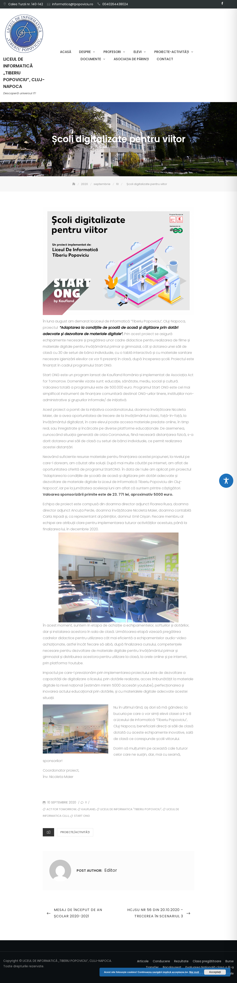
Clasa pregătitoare (207, 961)
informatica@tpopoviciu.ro (72, 4)
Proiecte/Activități (75, 832)
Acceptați (215, 972)
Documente (91, 59)
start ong (82, 816)
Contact (165, 59)
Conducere (161, 961)
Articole (143, 961)
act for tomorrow (61, 809)
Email (228, 3)
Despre (85, 52)
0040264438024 (115, 4)
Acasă (65, 52)
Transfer (152, 967)
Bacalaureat (172, 967)
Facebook (222, 3)
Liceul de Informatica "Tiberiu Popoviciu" (130, 809)
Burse (229, 961)
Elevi (138, 52)
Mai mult (194, 972)
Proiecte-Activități (171, 52)
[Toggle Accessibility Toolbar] (226, 480)
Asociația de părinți (131, 59)
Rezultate (181, 961)
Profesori (112, 52)
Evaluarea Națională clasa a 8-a (209, 967)
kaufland (88, 809)
